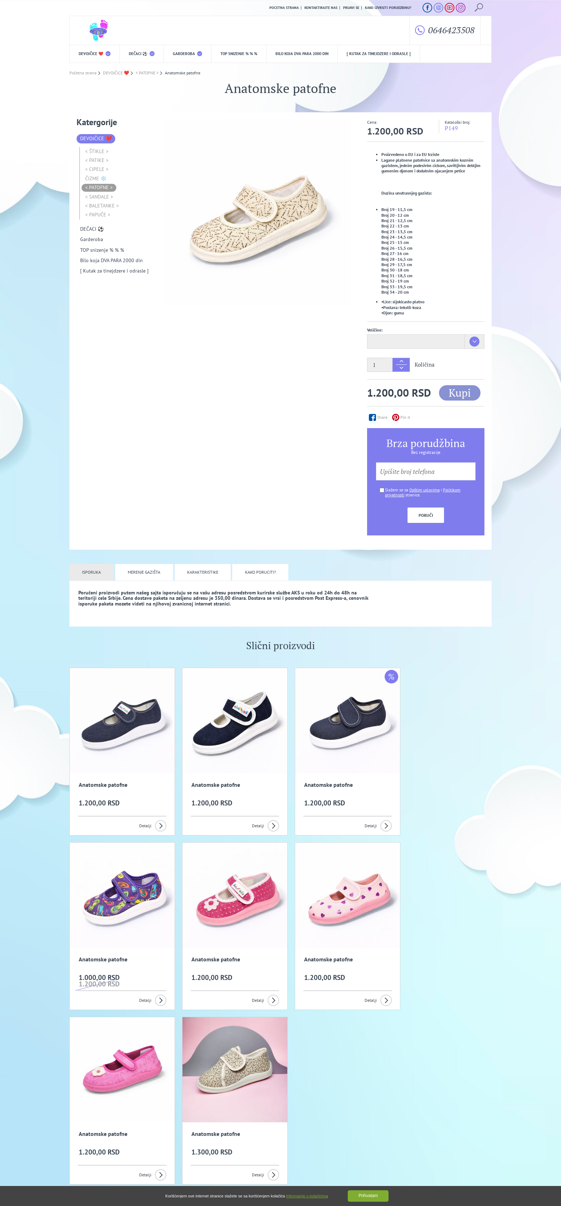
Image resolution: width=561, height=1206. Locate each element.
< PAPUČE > (97, 215)
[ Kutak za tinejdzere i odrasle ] (379, 53)
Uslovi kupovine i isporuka (92, 1148)
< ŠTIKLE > (96, 151)
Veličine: (374, 330)
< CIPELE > (96, 169)
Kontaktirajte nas (320, 8)
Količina (425, 365)
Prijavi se (351, 8)
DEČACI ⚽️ (142, 53)
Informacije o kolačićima (307, 1196)
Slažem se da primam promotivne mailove (284, 1102)
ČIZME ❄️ (96, 178)
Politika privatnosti (208, 1136)
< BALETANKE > (102, 205)
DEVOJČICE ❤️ (95, 53)
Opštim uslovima (424, 489)
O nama (84, 1136)
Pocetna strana (284, 8)
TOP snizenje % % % (238, 53)
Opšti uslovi (144, 1136)
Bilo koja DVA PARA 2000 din (301, 53)
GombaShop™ (480, 1175)
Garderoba (187, 53)
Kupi (460, 393)
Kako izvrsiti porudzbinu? (388, 8)
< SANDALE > (99, 196)
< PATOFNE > (99, 188)
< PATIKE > (96, 160)
